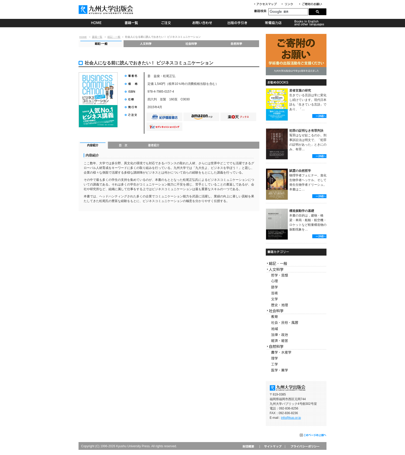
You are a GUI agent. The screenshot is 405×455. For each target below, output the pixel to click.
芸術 (296, 293)
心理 (296, 281)
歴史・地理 (296, 305)
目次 (123, 145)
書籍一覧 (131, 23)
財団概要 (250, 446)
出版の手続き (237, 23)
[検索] (288, 12)
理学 (296, 358)
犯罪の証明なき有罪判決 (306, 130)
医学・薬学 (296, 370)
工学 (296, 364)
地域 (296, 329)
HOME (96, 23)
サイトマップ (272, 446)
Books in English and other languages (308, 23)
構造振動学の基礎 (301, 211)
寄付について (310, 4)
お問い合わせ (202, 23)
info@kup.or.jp (291, 418)
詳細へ (319, 116)
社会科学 (191, 43)
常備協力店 (273, 23)
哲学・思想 (296, 275)
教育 (296, 317)
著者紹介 (153, 145)
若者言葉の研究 (300, 90)
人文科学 (146, 43)
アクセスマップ (267, 4)
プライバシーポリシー (304, 446)
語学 (296, 287)
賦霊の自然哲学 (300, 171)
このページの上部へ (313, 435)
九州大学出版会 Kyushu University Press (106, 9)
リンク (289, 4)
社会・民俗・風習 (296, 323)
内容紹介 (93, 145)
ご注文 (167, 23)
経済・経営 (296, 341)
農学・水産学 (296, 352)
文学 (296, 299)
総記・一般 (113, 36)
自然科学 (236, 43)
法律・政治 (296, 335)
